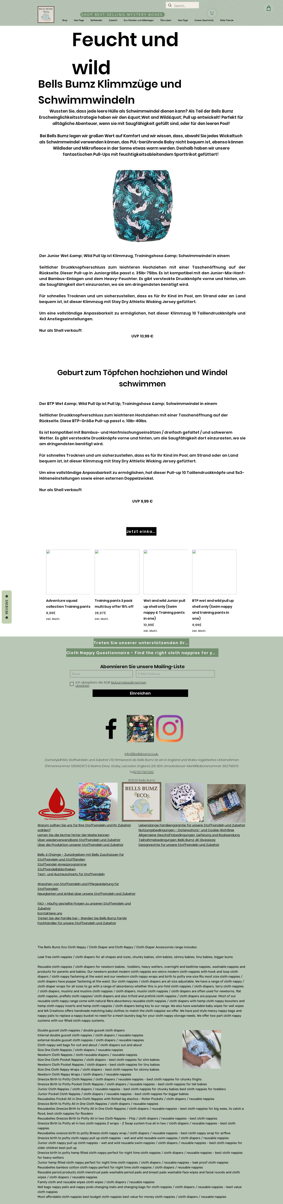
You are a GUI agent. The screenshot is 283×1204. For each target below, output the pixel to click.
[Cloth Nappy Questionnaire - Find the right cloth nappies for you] (142, 652)
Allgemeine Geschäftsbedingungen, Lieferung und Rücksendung (189, 835)
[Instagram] (169, 728)
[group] (141, 591)
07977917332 (144, 772)
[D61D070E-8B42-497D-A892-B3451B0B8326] (140, 728)
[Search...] (182, 6)
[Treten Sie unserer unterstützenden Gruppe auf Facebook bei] (141, 642)
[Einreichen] (140, 693)
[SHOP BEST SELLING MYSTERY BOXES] (122, 14)
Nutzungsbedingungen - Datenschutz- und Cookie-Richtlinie (186, 830)
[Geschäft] (212, 13)
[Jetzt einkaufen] (141, 531)
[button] (64, 20)
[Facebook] (111, 728)
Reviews (6, 607)
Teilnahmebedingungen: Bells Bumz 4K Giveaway (177, 840)
